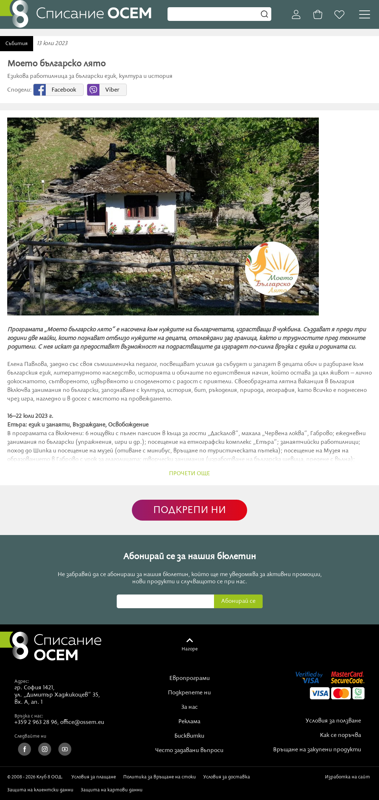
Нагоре (190, 649)
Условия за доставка (226, 777)
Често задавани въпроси (189, 750)
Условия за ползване (333, 721)
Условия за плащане (93, 777)
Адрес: (21, 681)
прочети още (189, 473)
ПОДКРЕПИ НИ (189, 510)
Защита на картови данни (112, 790)
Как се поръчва (340, 735)
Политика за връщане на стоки (159, 777)
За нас (189, 707)
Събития (16, 43)
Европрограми (189, 678)
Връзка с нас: (28, 716)
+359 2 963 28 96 (35, 722)
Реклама (189, 721)
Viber (112, 90)
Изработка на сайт (347, 780)
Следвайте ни (30, 736)
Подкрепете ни (189, 693)
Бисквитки (189, 736)
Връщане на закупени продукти (317, 749)
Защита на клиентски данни (40, 790)
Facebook (64, 90)
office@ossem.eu (82, 722)
